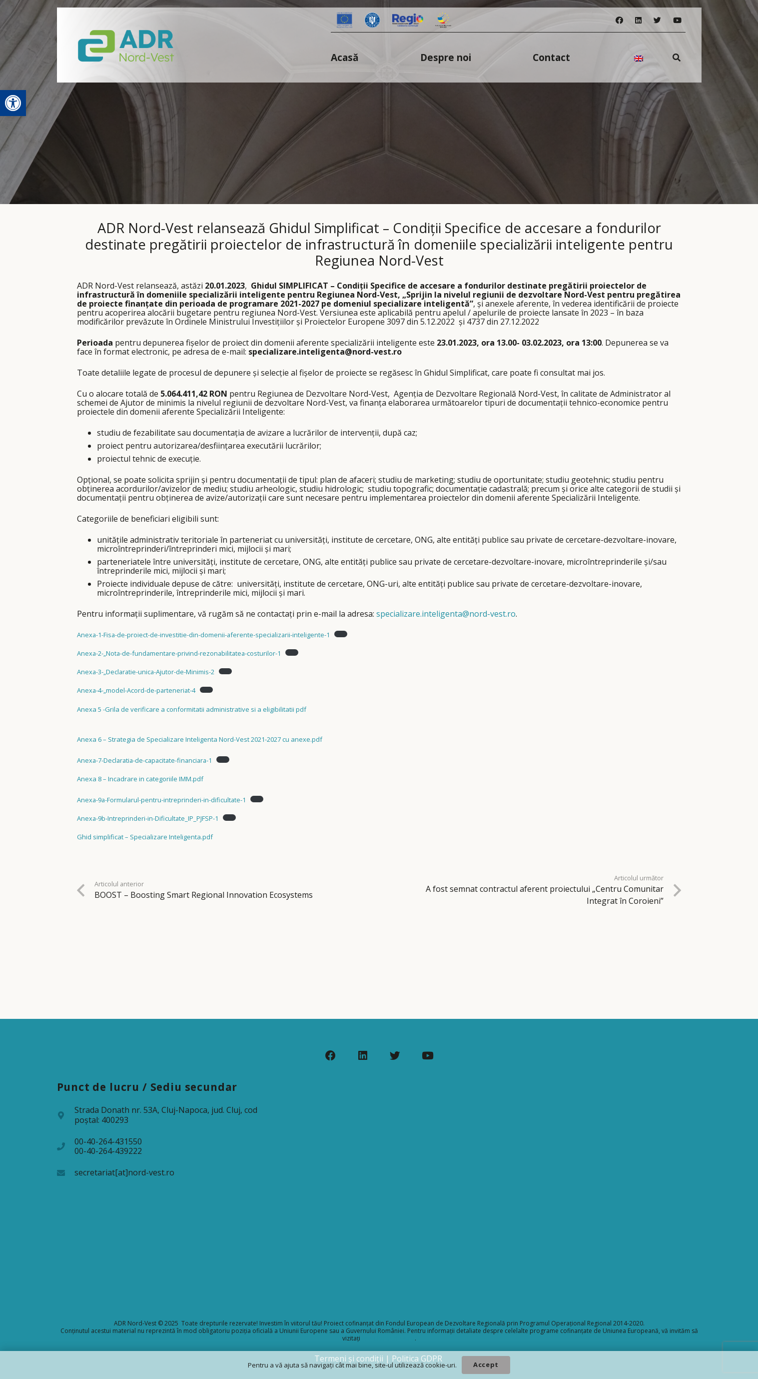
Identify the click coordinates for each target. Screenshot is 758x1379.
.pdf (316, 739)
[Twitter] (657, 20)
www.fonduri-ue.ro (388, 1338)
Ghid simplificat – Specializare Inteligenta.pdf (145, 836)
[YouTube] (677, 20)
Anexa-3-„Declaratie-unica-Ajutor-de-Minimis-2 (145, 671)
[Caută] (676, 57)
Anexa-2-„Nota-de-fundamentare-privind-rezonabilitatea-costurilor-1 (179, 653)
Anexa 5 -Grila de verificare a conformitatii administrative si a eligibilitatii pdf (191, 709)
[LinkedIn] (638, 20)
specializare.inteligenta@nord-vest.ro (446, 613)
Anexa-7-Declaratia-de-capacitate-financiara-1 (144, 760)
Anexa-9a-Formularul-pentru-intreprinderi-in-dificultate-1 (161, 799)
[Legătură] (126, 45)
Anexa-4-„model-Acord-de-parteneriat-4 (136, 690)
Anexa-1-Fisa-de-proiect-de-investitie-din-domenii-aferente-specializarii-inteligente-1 (203, 634)
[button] (13, 103)
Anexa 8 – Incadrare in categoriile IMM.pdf (140, 778)
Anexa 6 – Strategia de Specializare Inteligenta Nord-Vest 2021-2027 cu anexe (193, 739)
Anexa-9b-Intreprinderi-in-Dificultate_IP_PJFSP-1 (147, 818)
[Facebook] (619, 20)
